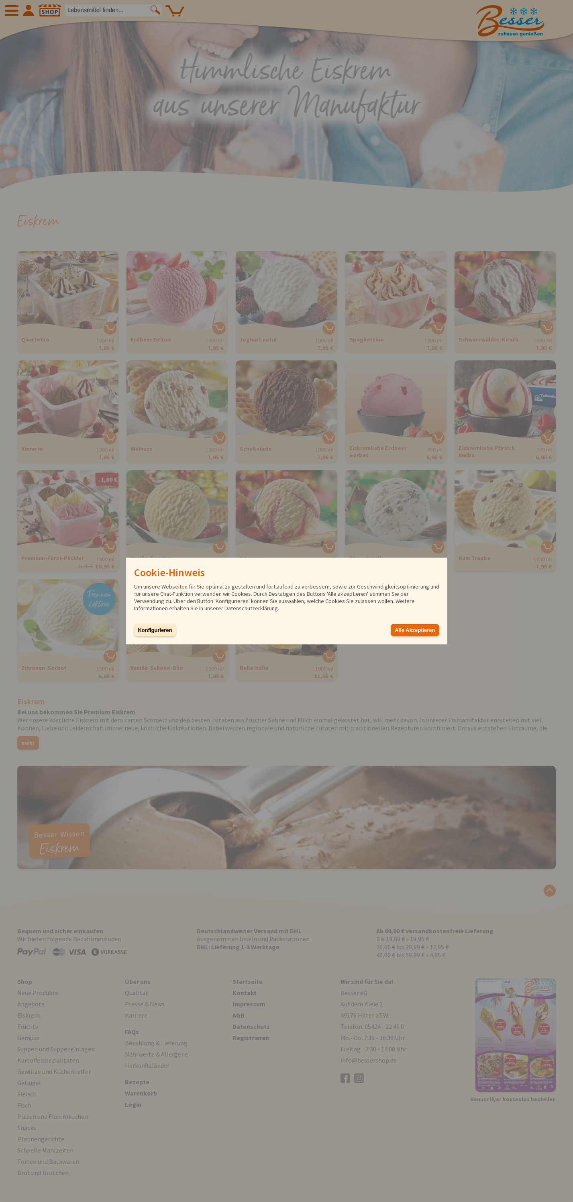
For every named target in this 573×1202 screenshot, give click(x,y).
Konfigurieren (155, 630)
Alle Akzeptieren (415, 630)
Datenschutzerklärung (251, 608)
